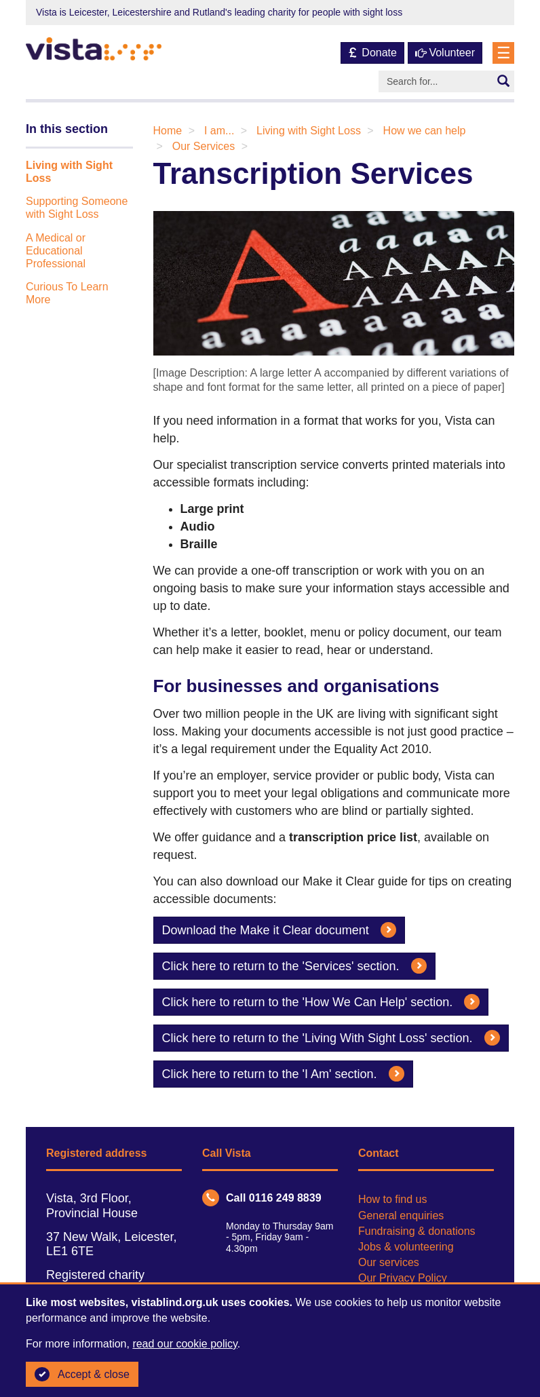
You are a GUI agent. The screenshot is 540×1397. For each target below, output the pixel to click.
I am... (219, 130)
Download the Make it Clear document (279, 930)
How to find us (392, 1199)
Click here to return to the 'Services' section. (294, 966)
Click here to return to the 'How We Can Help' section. (321, 1002)
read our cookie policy (184, 1344)
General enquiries (401, 1215)
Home (167, 130)
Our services (388, 1262)
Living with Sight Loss (308, 130)
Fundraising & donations (417, 1231)
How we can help (424, 130)
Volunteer (445, 53)
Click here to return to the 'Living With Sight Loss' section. (331, 1038)
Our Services (203, 146)
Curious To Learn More (67, 293)
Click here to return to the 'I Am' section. (283, 1074)
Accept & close (82, 1374)
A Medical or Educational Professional (55, 250)
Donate (372, 53)
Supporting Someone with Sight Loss (77, 207)
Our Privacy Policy (402, 1278)
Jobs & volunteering (406, 1246)
